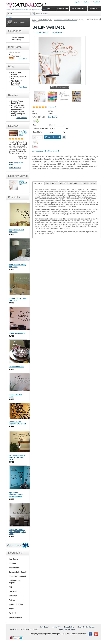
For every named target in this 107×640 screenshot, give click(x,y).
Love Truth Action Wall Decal (23, 133)
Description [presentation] (38, 183)
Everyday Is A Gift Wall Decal (16, 231)
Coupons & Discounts (17, 576)
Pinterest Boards (15, 617)
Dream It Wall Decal (17, 333)
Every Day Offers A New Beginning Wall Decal (17, 532)
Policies (12, 600)
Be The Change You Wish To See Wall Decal (17, 457)
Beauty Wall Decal (23, 182)
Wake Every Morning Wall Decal (17, 266)
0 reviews (51, 107)
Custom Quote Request (14, 582)
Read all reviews (15, 168)
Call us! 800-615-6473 (78, 8)
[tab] (38, 183)
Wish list (97, 2)
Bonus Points (14, 568)
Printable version (92, 19)
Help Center (13, 559)
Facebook (12, 613)
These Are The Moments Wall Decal (17, 423)
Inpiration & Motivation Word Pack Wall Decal (16, 494)
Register (86, 2)
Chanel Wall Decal (16, 367)
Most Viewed (16, 56)
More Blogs (23, 87)
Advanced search (41, 13)
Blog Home (23, 58)
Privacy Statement (16, 604)
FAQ (10, 587)
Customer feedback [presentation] (88, 183)
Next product (58, 32)
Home (34, 20)
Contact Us (13, 563)
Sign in (77, 2)
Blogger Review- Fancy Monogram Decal (18, 114)
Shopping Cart (62, 8)
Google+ (9, 17)
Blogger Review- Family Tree (17, 102)
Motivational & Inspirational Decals (65, 20)
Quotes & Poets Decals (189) (18, 38)
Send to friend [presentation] (51, 183)
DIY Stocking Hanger (16, 73)
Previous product (40, 32)
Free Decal (13, 591)
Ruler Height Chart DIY (18, 78)
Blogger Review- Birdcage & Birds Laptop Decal (18, 107)
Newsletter (13, 596)
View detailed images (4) (59, 87)
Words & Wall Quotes (45, 20)
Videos (11, 609)
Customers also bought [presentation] (68, 183)
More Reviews (21, 118)
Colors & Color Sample (18, 572)
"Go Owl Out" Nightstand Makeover (16, 83)
